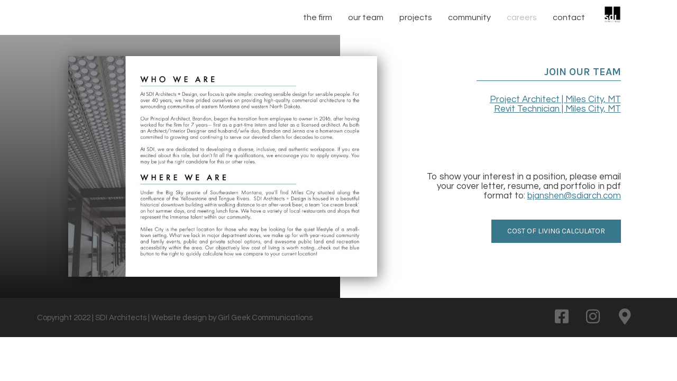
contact (569, 17)
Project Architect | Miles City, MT (555, 99)
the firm (317, 17)
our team (365, 17)
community (469, 17)
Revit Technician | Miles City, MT (557, 109)
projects (415, 17)
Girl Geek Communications (265, 318)
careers (522, 17)
